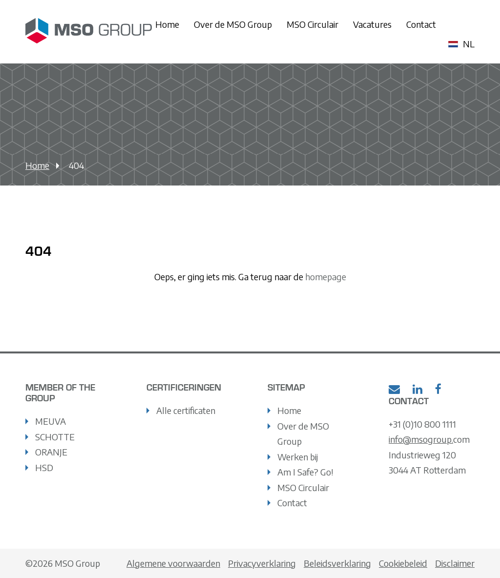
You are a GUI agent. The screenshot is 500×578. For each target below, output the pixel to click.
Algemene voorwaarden (173, 563)
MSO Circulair (312, 24)
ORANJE (51, 451)
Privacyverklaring (262, 563)
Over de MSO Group (233, 24)
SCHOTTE (55, 436)
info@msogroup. (421, 439)
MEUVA (50, 421)
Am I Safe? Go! (305, 471)
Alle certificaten (185, 410)
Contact (421, 24)
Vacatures (372, 24)
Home (167, 24)
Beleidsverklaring (337, 563)
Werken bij (297, 456)
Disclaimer (455, 563)
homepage (324, 276)
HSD (44, 467)
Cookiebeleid (403, 563)
